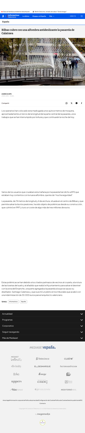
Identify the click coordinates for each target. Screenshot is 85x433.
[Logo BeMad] (68, 374)
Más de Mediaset (42, 338)
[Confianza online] (42, 424)
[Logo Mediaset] (42, 349)
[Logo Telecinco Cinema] (42, 382)
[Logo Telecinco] (42, 358)
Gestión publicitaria (73, 400)
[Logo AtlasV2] (16, 390)
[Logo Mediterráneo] (68, 389)
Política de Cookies (61, 400)
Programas (42, 319)
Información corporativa (17, 400)
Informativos (13, 301)
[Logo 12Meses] (68, 381)
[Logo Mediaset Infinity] (16, 358)
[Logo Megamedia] (43, 414)
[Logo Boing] (16, 374)
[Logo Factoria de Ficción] (68, 366)
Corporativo (42, 325)
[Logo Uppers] (16, 382)
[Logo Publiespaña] (42, 389)
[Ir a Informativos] (13, 16)
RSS (81, 400)
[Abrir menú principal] (82, 16)
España (23, 301)
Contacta (43, 403)
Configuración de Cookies (47, 400)
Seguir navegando (42, 332)
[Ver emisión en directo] (72, 16)
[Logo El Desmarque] (42, 366)
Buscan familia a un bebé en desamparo (16, 12)
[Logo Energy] (42, 374)
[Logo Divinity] (16, 366)
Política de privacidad (32, 400)
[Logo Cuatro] (68, 358)
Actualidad (42, 313)
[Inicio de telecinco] (3, 16)
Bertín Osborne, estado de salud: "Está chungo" (51, 12)
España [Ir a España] (5, 22)
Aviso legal (6, 400)
